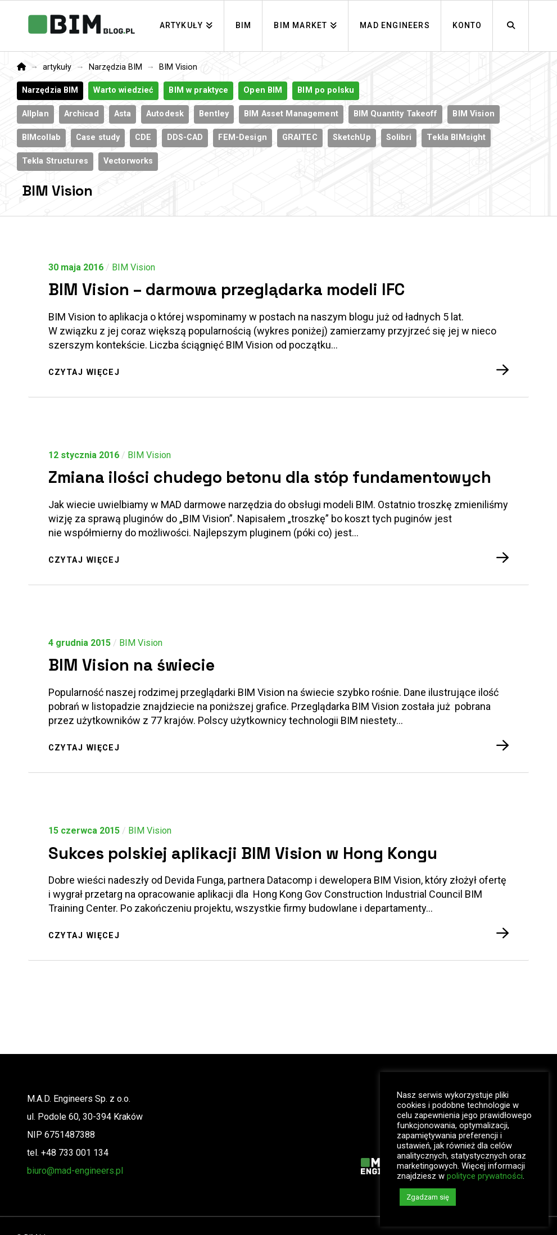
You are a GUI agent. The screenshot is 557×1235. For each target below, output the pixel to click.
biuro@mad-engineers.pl (75, 1170)
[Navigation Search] (511, 26)
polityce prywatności (485, 1176)
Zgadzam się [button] (427, 1197)
